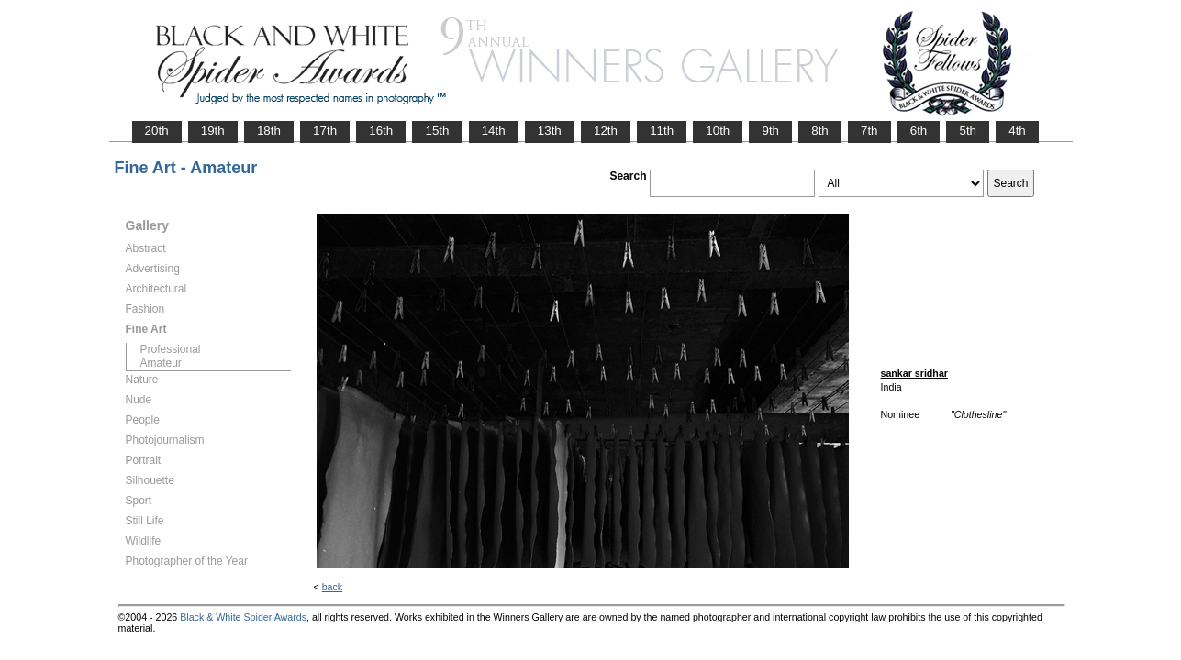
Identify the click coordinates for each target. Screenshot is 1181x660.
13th (550, 131)
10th (718, 131)
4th (1017, 131)
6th (919, 131)
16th (381, 131)
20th (157, 131)
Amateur (161, 363)
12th (606, 131)
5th (967, 131)
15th (437, 131)
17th (325, 131)
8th (820, 131)
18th (269, 131)
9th (770, 131)
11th (662, 131)
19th (213, 131)
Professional (170, 349)
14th (494, 131)
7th (869, 131)
